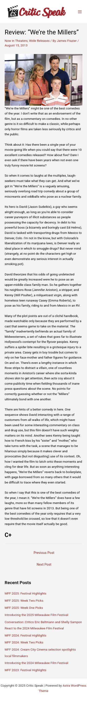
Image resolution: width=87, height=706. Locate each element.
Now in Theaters (16, 40)
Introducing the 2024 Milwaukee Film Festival (36, 663)
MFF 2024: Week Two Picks (24, 642)
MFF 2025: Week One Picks (24, 607)
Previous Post (44, 553)
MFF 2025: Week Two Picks (24, 600)
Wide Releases (39, 40)
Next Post (44, 564)
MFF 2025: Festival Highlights (25, 593)
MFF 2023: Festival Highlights (25, 670)
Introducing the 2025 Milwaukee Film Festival (36, 615)
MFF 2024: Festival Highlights (25, 635)
